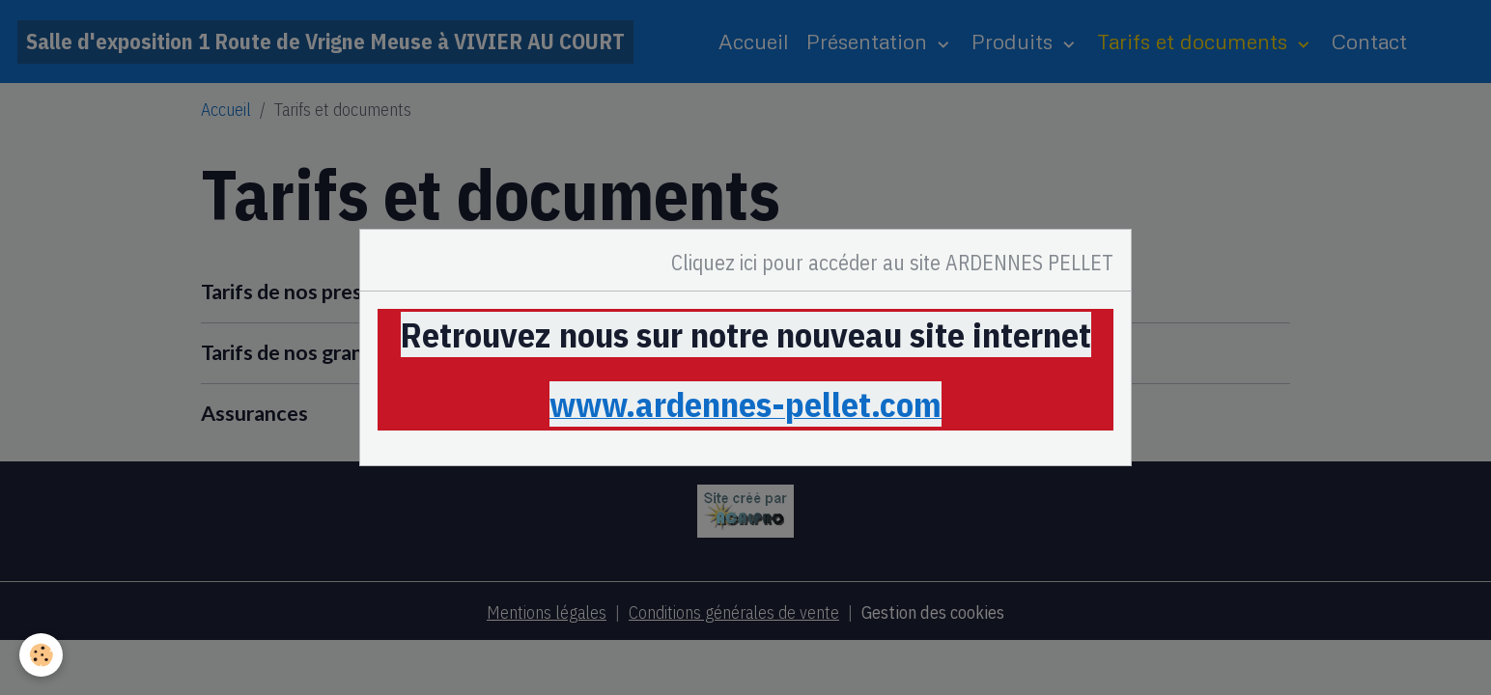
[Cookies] (41, 655)
